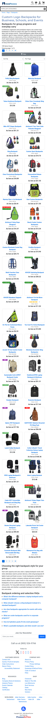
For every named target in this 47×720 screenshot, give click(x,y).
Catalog (4, 687)
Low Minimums (30, 683)
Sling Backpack (12, 151)
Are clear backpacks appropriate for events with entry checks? (22, 610)
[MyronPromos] (9, 3)
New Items (28, 690)
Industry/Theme (7, 683)
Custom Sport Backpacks (34, 151)
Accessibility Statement (12, 668)
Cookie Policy (29, 666)
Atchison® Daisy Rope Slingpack (12, 223)
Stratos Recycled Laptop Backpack (12, 527)
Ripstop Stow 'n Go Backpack (12, 199)
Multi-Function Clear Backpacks (12, 274)
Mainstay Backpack (34, 78)
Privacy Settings (35, 664)
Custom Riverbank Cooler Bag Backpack (13, 248)
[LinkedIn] (28, 653)
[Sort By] (13, 59)
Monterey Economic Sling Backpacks (34, 351)
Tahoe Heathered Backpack (12, 101)
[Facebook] (21, 653)
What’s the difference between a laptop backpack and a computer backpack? (22, 598)
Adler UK (31, 699)
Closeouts (28, 679)
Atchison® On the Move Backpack (35, 299)
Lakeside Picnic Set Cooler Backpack (35, 527)
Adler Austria (32, 697)
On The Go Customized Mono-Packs (12, 326)
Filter (23, 54)
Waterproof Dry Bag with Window (35, 552)
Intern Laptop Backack (34, 475)
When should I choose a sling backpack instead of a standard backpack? (21, 604)
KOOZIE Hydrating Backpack (34, 272)
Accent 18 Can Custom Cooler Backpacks (13, 351)
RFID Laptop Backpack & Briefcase (12, 476)
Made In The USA (30, 681)
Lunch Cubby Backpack (12, 448)
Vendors (27, 692)
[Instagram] (26, 653)
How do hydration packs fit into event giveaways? (21, 622)
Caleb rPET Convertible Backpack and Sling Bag (12, 501)
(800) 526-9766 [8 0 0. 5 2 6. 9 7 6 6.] (28, 643)
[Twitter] (17, 653)
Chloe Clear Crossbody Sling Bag (34, 102)
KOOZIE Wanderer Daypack (12, 297)
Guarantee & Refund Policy (33, 668)
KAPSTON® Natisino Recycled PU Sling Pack (35, 424)
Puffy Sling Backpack (12, 78)
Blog (3, 679)
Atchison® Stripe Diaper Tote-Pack (34, 501)
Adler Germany (20, 697)
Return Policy (6, 666)
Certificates (6, 690)
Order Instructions (8, 664)
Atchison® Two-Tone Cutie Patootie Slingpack (35, 127)
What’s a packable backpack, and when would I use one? (24, 626)
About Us (28, 659)
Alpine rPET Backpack (12, 423)
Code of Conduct (30, 670)
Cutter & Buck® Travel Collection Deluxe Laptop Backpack (34, 450)
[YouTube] (30, 653)
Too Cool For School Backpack (35, 325)
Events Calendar (7, 685)
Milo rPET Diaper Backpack (12, 126)
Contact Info (6, 659)
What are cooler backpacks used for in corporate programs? (20, 617)
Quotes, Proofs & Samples (10, 662)
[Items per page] (34, 59)
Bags (8, 12)
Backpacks (14, 12)
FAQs (26, 673)
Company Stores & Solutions (11, 681)
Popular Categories (23, 9)
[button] (23, 708)
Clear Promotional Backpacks (12, 174)
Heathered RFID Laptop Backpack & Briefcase (35, 376)
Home (3, 12)
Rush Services (29, 685)
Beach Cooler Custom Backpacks (34, 223)
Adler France (21, 699)
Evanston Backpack (34, 400)
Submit (42, 636)
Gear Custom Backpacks (35, 199)
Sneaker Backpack (12, 400)
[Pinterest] (23, 653)
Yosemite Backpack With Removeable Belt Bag (12, 552)
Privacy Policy (29, 662)
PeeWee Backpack (35, 247)
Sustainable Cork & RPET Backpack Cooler (12, 376)
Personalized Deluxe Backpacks (35, 175)
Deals (27, 687)
